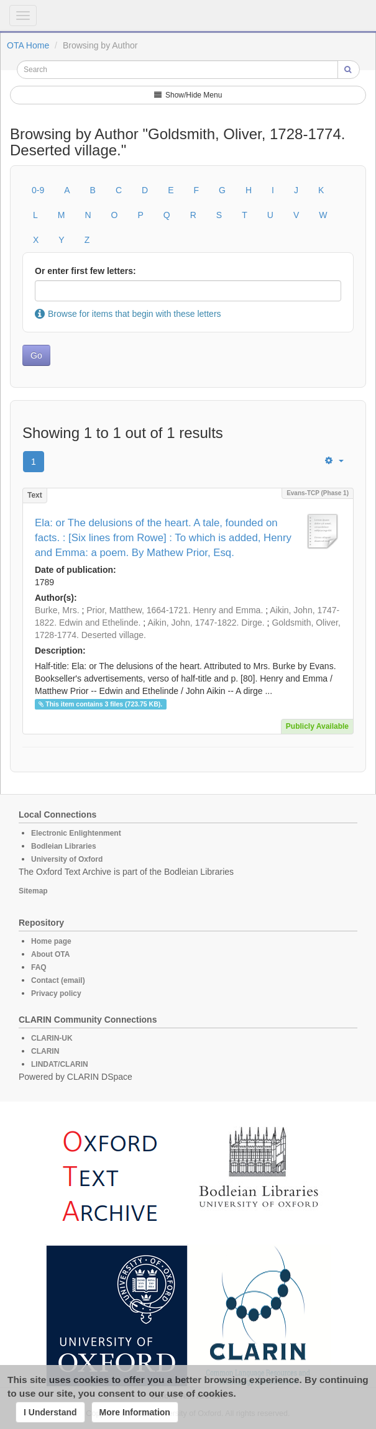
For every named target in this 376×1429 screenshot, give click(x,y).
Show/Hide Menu (188, 95)
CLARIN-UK (52, 1038)
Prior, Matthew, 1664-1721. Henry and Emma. (174, 610)
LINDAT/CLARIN (59, 1064)
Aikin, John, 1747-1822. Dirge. (205, 623)
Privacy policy (56, 993)
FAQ (39, 967)
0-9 (38, 190)
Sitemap (33, 891)
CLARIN (45, 1051)
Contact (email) (58, 980)
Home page (51, 941)
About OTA (50, 954)
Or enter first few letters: (85, 271)
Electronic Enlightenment (76, 833)
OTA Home (28, 45)
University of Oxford (67, 859)
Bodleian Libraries (63, 846)
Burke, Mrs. (57, 610)
